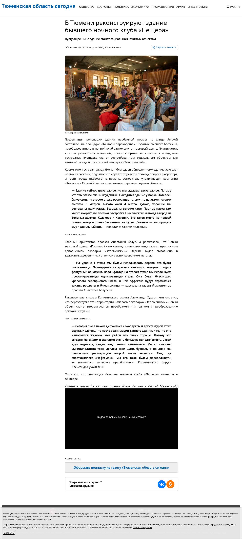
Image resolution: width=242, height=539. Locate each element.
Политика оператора (142, 527)
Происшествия (162, 7)
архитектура (74, 458)
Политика (121, 7)
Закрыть (9, 532)
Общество (86, 7)
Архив (180, 7)
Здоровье (104, 7)
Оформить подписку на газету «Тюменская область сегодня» (121, 467)
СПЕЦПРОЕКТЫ (198, 7)
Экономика (140, 7)
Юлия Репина (113, 47)
